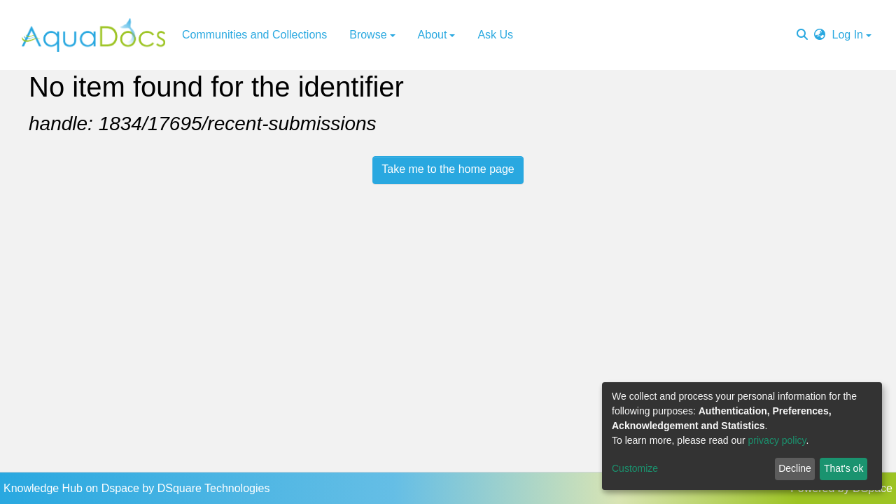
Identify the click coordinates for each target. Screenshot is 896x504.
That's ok (843, 468)
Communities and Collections (254, 35)
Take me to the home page (448, 169)
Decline (794, 468)
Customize (635, 468)
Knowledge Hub (44, 488)
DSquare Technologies (214, 488)
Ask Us (495, 35)
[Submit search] (802, 35)
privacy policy (777, 440)
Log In (847, 35)
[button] (820, 35)
